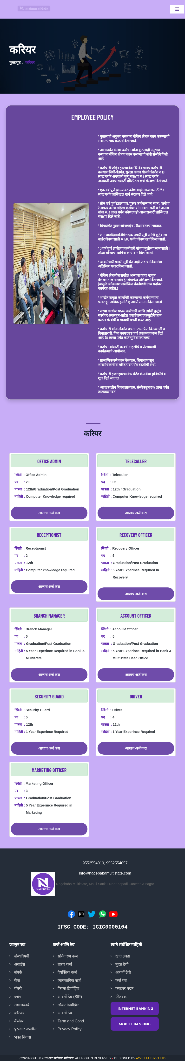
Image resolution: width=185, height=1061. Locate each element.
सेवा (17, 980)
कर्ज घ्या (121, 980)
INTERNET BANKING (135, 1008)
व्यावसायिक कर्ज (69, 980)
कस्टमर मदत (124, 988)
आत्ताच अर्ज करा (49, 512)
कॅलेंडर (19, 1021)
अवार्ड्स (19, 964)
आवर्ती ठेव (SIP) (70, 997)
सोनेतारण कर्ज (68, 956)
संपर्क (18, 972)
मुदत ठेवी (121, 964)
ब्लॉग (17, 997)
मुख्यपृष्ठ (14, 63)
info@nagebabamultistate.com (105, 873)
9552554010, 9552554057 (105, 863)
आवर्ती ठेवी (123, 972)
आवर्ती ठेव (65, 1013)
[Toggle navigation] (177, 9)
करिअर (19, 1013)
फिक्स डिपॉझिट (68, 988)
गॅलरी (18, 988)
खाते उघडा (122, 956)
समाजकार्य (21, 1005)
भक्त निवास (22, 1037)
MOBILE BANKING (135, 1023)
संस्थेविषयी (21, 956)
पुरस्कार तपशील (25, 1029)
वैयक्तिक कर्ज (67, 972)
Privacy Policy (70, 1029)
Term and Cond (71, 1021)
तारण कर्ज (65, 964)
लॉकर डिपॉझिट (68, 1005)
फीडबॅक (120, 997)
